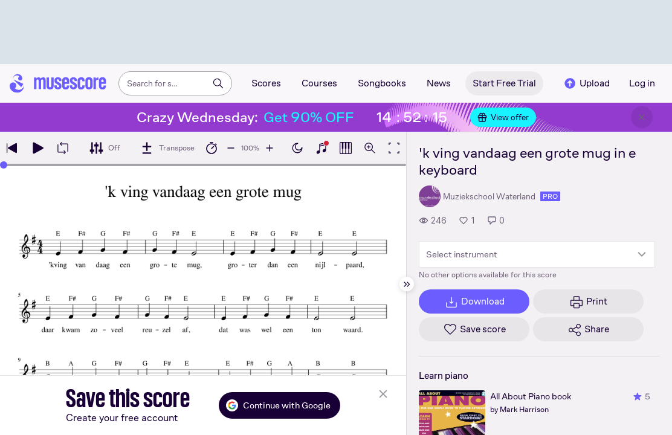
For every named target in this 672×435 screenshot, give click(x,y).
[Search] (218, 83)
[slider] (3, 165)
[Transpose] (167, 148)
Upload (586, 83)
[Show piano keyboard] (321, 148)
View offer (503, 117)
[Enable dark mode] (297, 148)
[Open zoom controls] (370, 148)
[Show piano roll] (346, 148)
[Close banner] (642, 117)
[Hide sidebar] (406, 284)
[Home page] (58, 83)
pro (550, 196)
